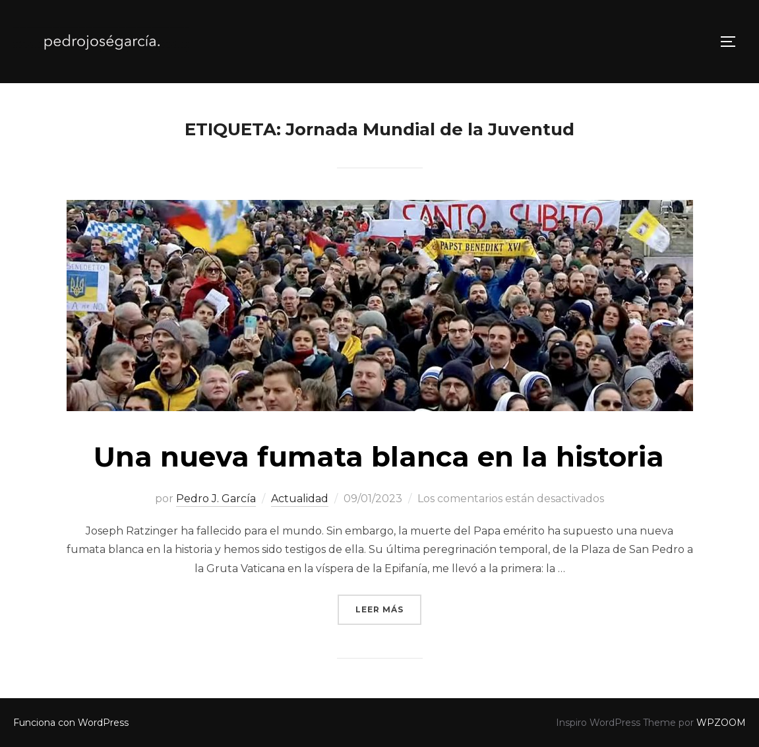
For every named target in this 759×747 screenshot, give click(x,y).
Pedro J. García (216, 498)
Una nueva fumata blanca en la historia (379, 456)
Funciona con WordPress (71, 723)
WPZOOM (721, 723)
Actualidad (299, 498)
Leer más (388, 608)
